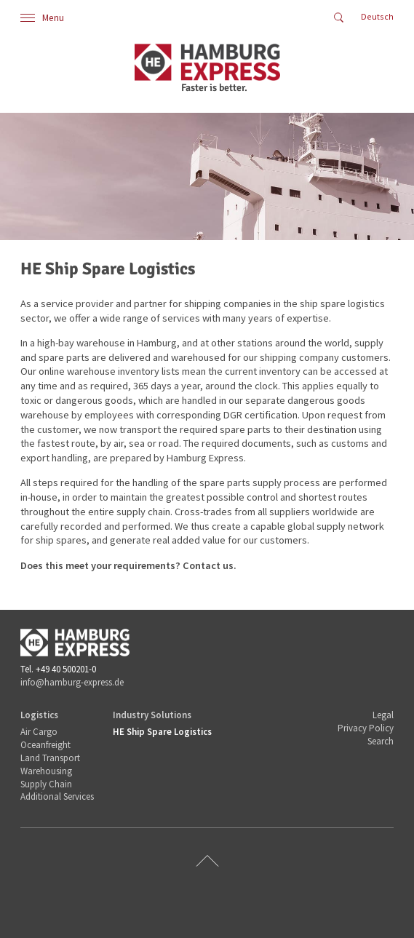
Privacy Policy (366, 728)
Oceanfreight (45, 745)
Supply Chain (46, 784)
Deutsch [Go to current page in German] (377, 16)
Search (380, 741)
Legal (383, 715)
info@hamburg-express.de (72, 682)
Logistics (39, 715)
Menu (42, 18)
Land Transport (50, 758)
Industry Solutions (152, 715)
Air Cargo (38, 732)
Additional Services (57, 796)
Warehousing (46, 771)
